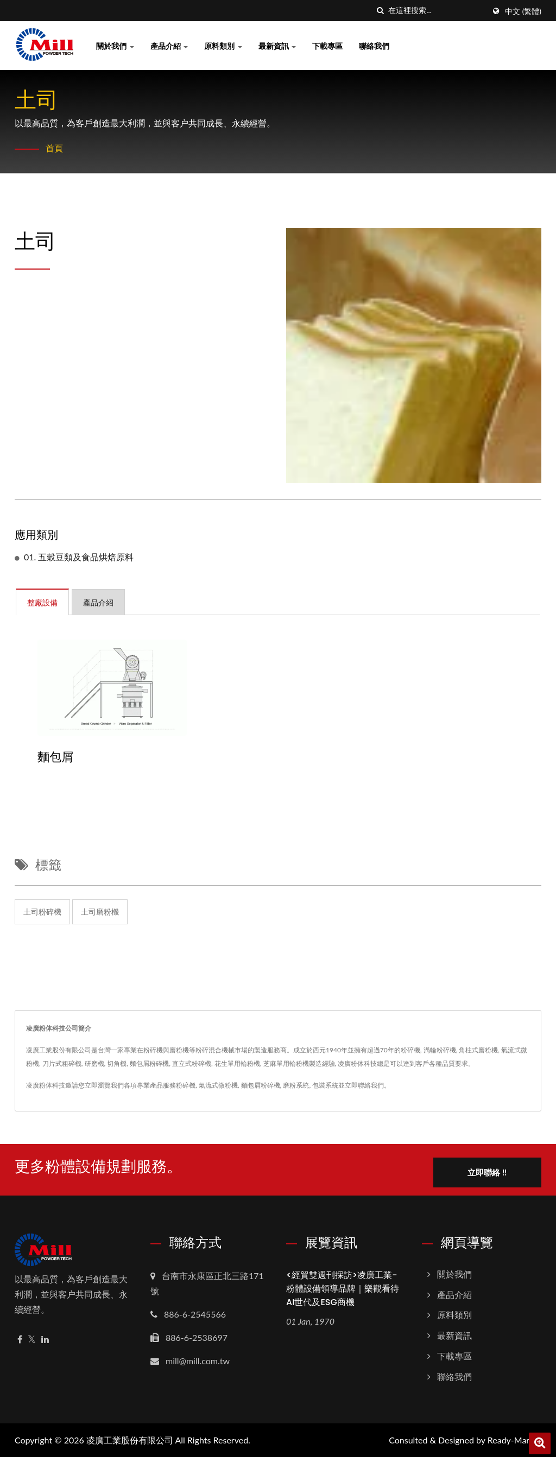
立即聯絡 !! (488, 1172)
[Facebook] (19, 1339)
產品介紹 (169, 45)
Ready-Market (514, 1439)
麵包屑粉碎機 (260, 1085)
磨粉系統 (296, 1085)
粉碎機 (185, 1085)
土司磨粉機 (100, 911)
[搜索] (380, 10)
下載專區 (327, 45)
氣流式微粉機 (218, 1085)
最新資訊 (277, 45)
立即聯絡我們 (364, 1085)
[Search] (436, 10)
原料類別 (223, 45)
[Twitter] (32, 1339)
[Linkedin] (45, 1339)
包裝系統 (325, 1085)
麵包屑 (55, 757)
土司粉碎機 (42, 911)
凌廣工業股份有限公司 (129, 1439)
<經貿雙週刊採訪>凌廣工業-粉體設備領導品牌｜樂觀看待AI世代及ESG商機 (342, 1288)
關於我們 (115, 45)
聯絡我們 (374, 45)
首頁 (54, 148)
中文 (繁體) (523, 11)
